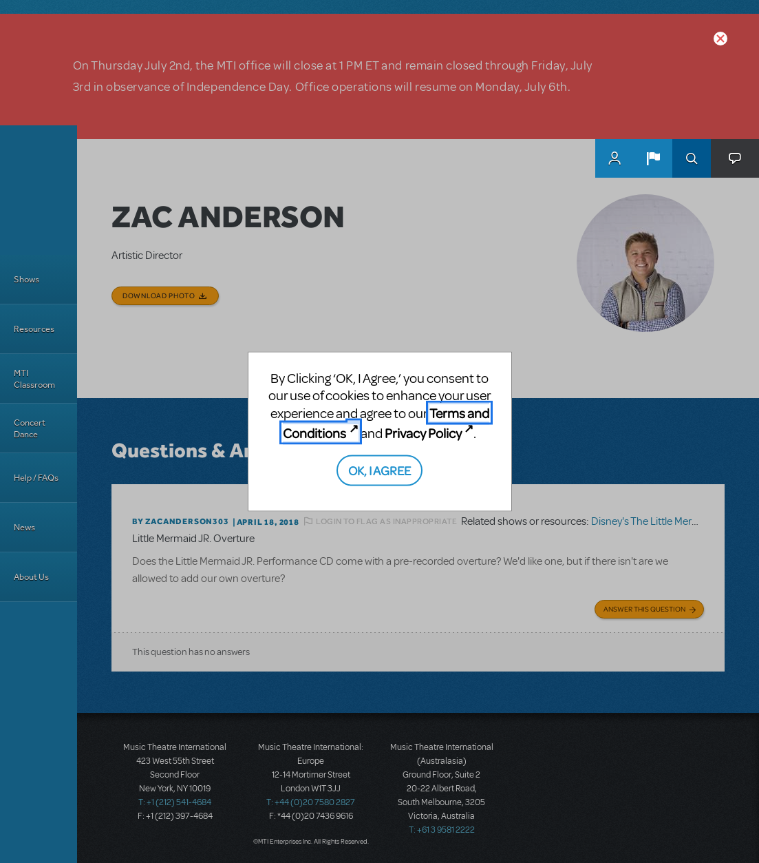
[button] (653, 158)
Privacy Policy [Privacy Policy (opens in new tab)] (423, 432)
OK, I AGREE (379, 469)
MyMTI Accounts (614, 158)
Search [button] (691, 158)
